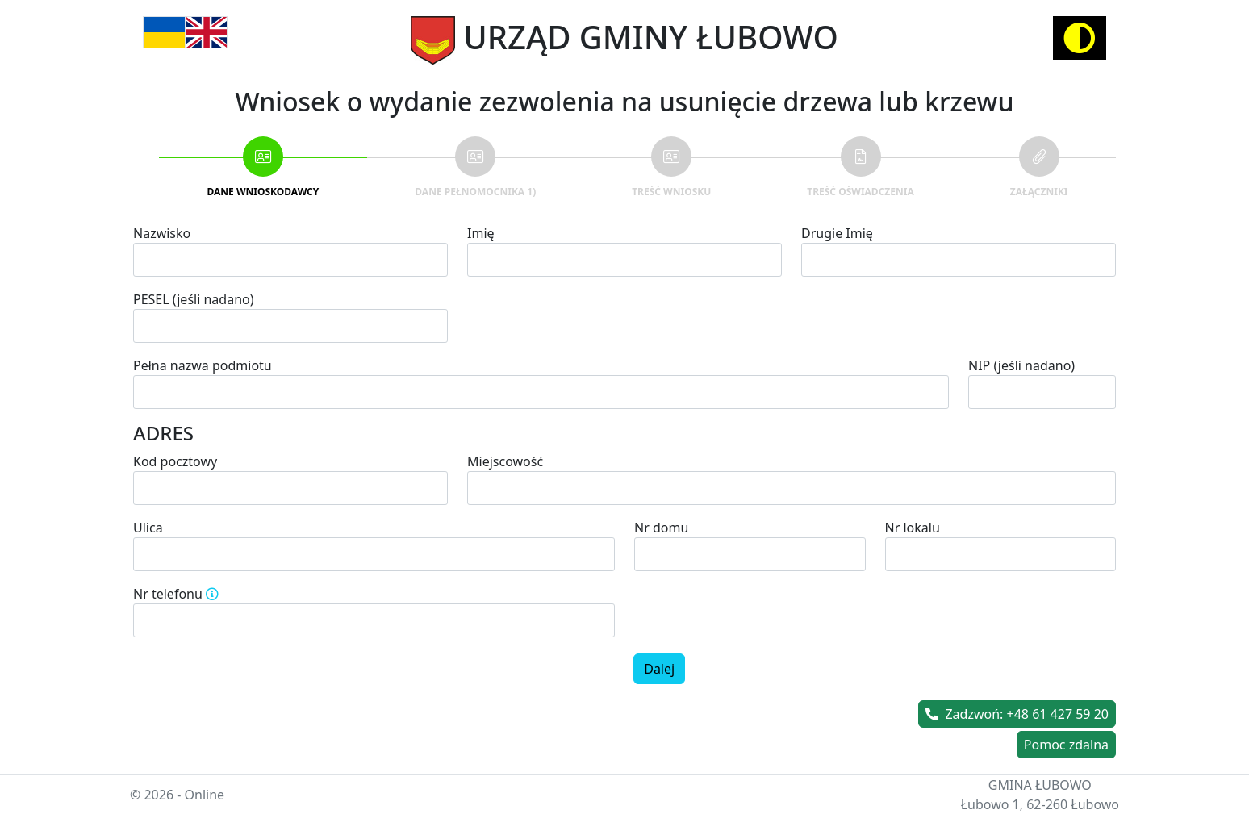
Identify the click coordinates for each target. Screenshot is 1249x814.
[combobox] (791, 488)
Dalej (659, 669)
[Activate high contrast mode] (1079, 38)
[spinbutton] (374, 620)
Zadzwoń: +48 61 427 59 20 (1017, 714)
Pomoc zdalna (1066, 744)
